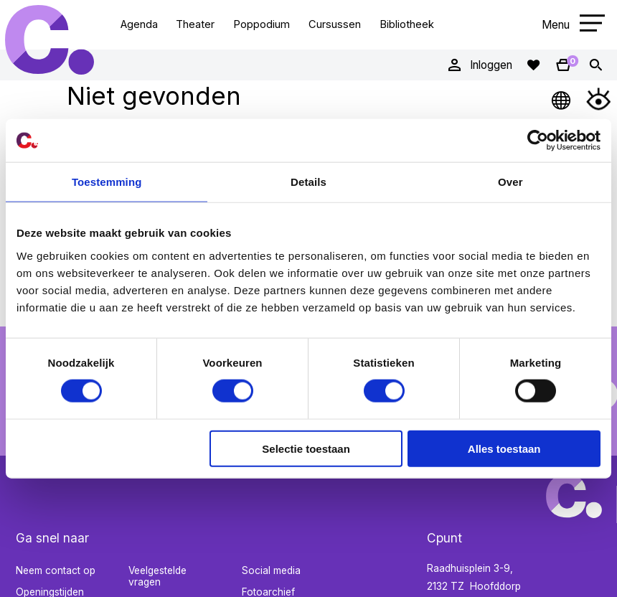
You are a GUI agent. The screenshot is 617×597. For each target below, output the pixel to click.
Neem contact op (55, 570)
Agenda (139, 24)
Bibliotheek (407, 24)
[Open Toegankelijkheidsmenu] (598, 99)
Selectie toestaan (306, 448)
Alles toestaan (504, 448)
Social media (271, 570)
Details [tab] (308, 182)
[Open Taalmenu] (561, 99)
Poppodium (261, 24)
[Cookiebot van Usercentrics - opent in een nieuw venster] (537, 140)
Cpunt (49, 40)
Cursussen (334, 24)
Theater (195, 24)
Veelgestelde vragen (157, 576)
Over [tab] (510, 182)
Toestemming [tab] (107, 182)
